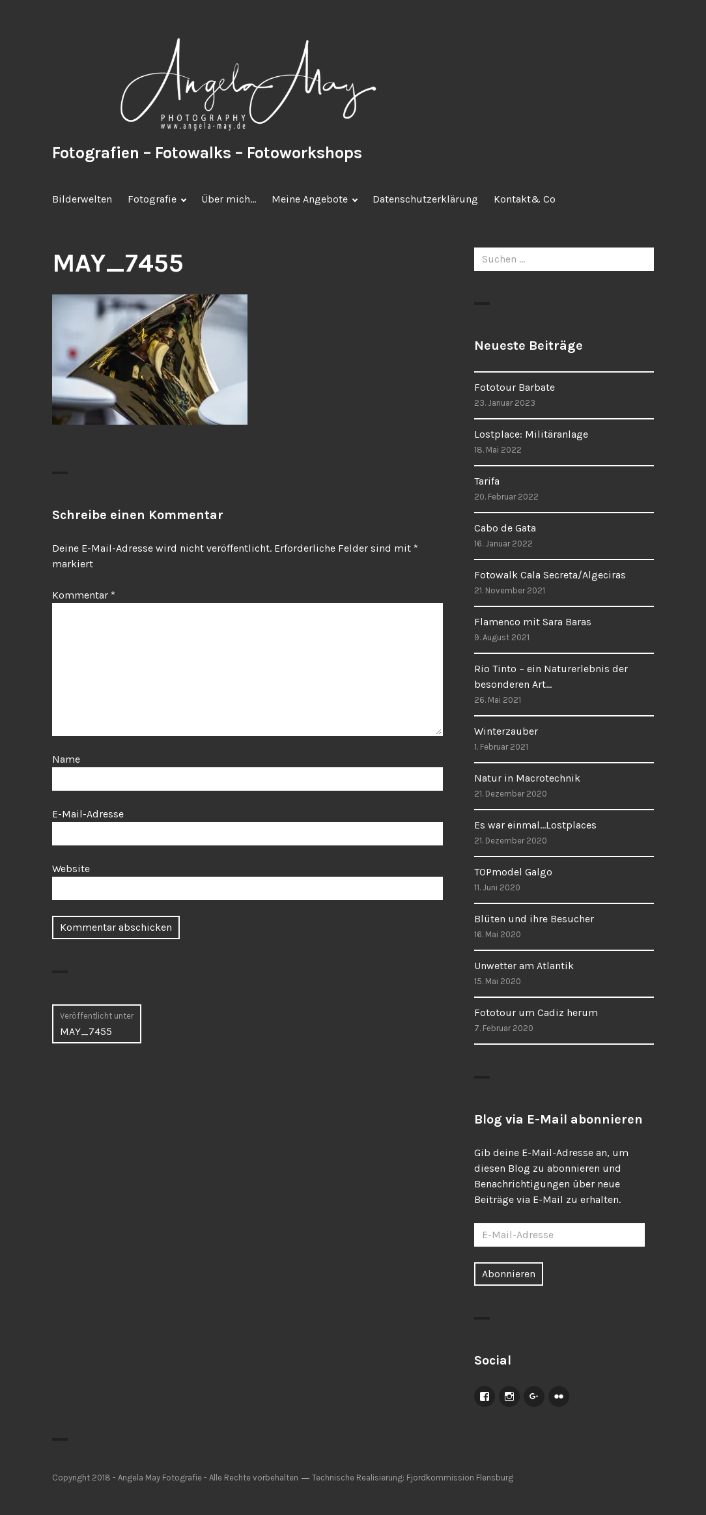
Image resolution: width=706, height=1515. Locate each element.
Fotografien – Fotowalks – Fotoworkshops (207, 152)
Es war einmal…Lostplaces (535, 825)
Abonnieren (508, 1273)
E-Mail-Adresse (88, 814)
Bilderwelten (82, 199)
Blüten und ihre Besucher (534, 919)
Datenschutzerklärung (425, 199)
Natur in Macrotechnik (527, 778)
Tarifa (487, 481)
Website (71, 868)
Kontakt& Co (525, 199)
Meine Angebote (310, 199)
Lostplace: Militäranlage (531, 434)
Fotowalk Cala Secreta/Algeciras (550, 575)
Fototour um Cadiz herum (536, 1012)
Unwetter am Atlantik (524, 965)
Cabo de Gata (505, 528)
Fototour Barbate (514, 387)
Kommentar (83, 595)
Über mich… (228, 199)
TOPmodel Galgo (513, 872)
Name (66, 759)
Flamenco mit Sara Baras (532, 622)
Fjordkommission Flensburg (459, 1477)
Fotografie (152, 199)
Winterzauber (506, 731)
